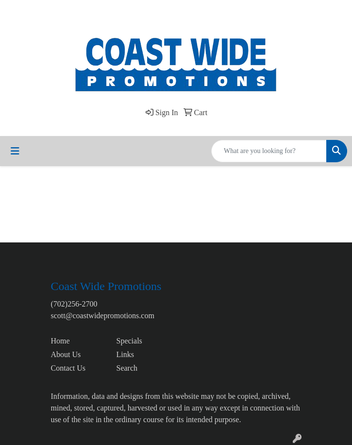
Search (127, 368)
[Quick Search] (269, 151)
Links (125, 354)
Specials (129, 341)
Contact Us (68, 368)
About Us (66, 354)
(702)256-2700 (74, 304)
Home (60, 341)
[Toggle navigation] (15, 151)
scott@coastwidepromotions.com (102, 315)
